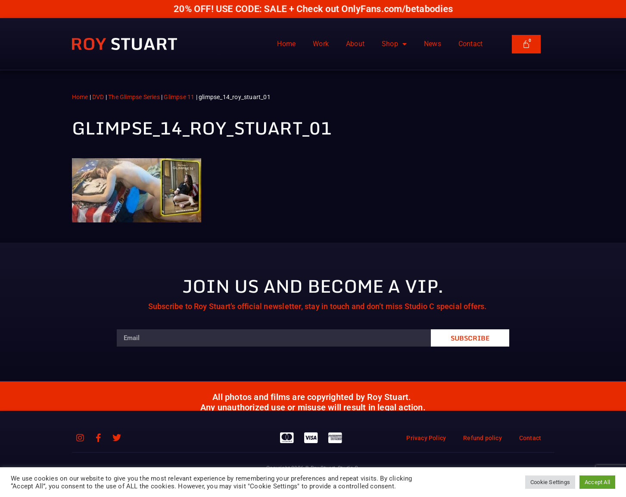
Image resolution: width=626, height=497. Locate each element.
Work (321, 44)
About (355, 44)
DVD (98, 97)
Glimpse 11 (179, 97)
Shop (394, 44)
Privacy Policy (426, 437)
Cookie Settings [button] (550, 482)
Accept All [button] (597, 482)
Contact (470, 44)
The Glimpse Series (134, 97)
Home (286, 44)
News (432, 44)
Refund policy (482, 437)
